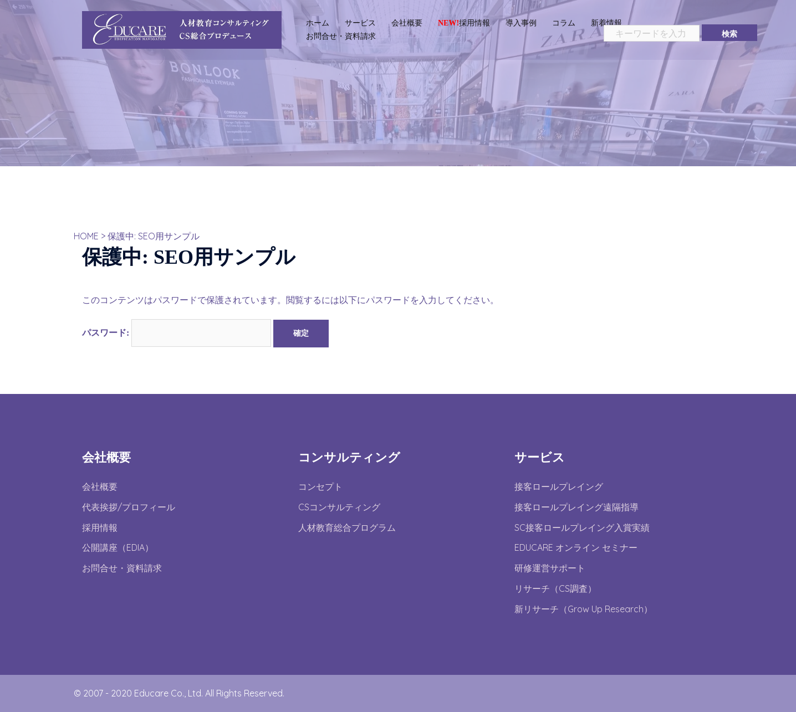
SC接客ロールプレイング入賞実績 (582, 527)
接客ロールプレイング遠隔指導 (576, 507)
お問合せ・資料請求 (341, 36)
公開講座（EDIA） (118, 547)
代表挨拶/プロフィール (128, 507)
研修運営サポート (549, 567)
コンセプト (320, 486)
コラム (563, 23)
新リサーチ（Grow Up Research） (583, 608)
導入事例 (521, 23)
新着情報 (606, 23)
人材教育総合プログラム (347, 527)
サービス (360, 23)
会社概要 (406, 23)
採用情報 (464, 23)
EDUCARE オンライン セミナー (575, 547)
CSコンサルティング (339, 507)
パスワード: (176, 333)
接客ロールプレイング (558, 486)
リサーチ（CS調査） (555, 588)
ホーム (317, 23)
